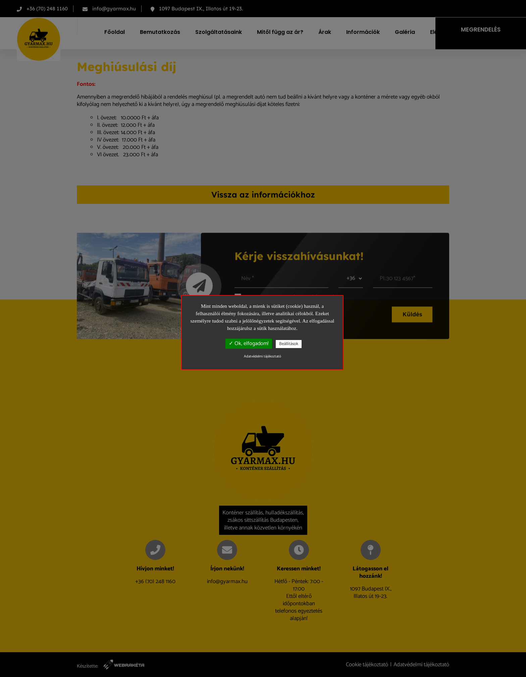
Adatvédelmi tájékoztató (262, 356)
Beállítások (288, 343)
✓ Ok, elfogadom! (249, 343)
